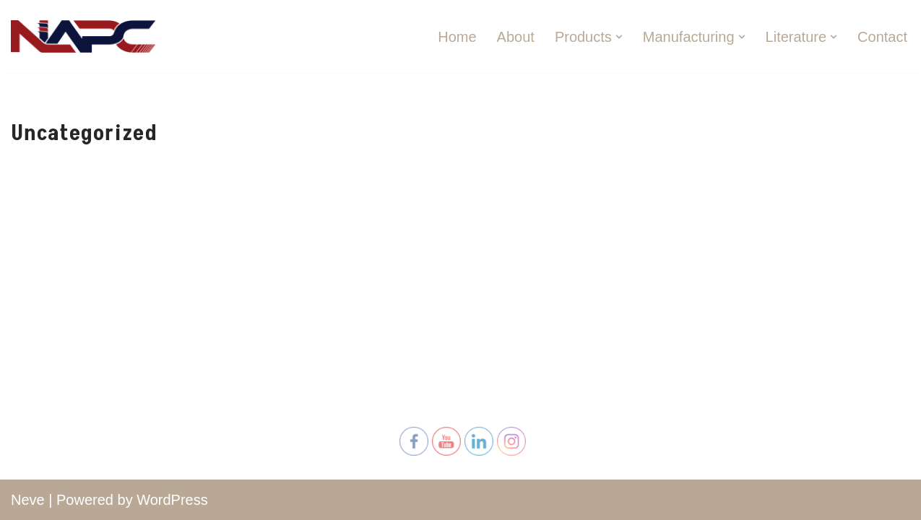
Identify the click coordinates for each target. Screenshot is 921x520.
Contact (882, 37)
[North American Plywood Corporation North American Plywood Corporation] (83, 36)
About (516, 37)
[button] (619, 36)
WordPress (172, 500)
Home (457, 37)
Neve (28, 500)
